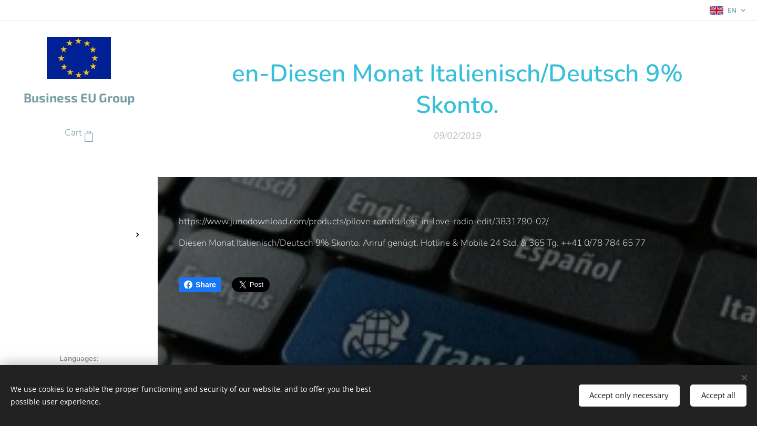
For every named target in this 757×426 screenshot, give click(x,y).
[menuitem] (79, 165)
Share (200, 284)
